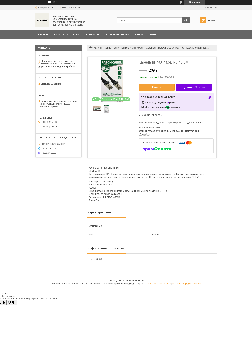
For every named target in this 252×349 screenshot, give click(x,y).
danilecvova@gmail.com (53, 144)
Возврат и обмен (145, 34)
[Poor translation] (12, 302)
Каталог (59, 34)
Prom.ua (140, 281)
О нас (76, 34)
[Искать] (186, 20)
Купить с (194, 87)
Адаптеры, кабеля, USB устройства (165, 47)
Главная (43, 34)
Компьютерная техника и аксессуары (124, 47)
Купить (156, 87)
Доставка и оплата (116, 34)
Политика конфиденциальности (187, 283)
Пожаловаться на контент (159, 283)
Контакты (92, 34)
